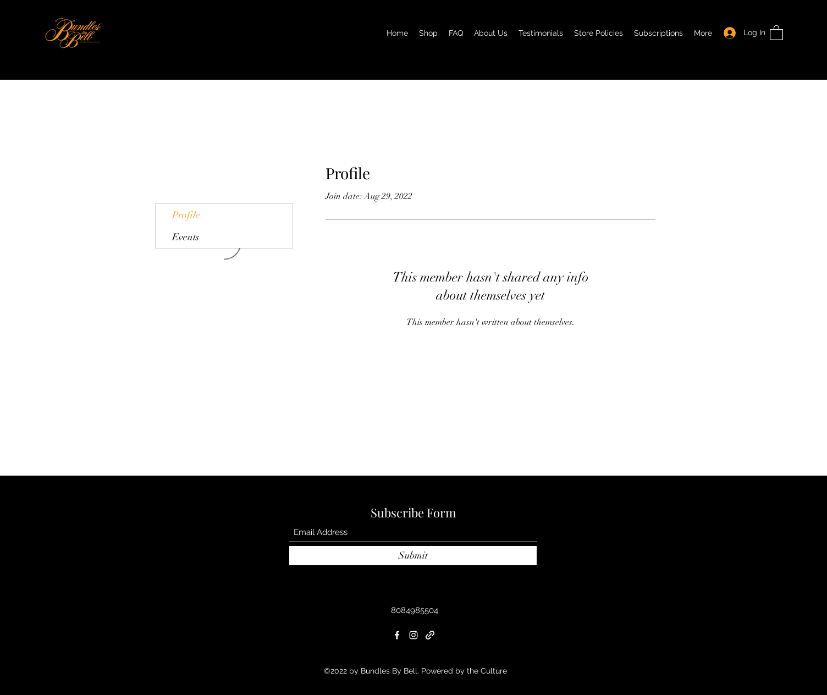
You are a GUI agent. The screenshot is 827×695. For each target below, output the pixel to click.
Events (185, 237)
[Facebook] (397, 635)
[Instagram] (413, 635)
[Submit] (413, 555)
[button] (776, 32)
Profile (186, 215)
